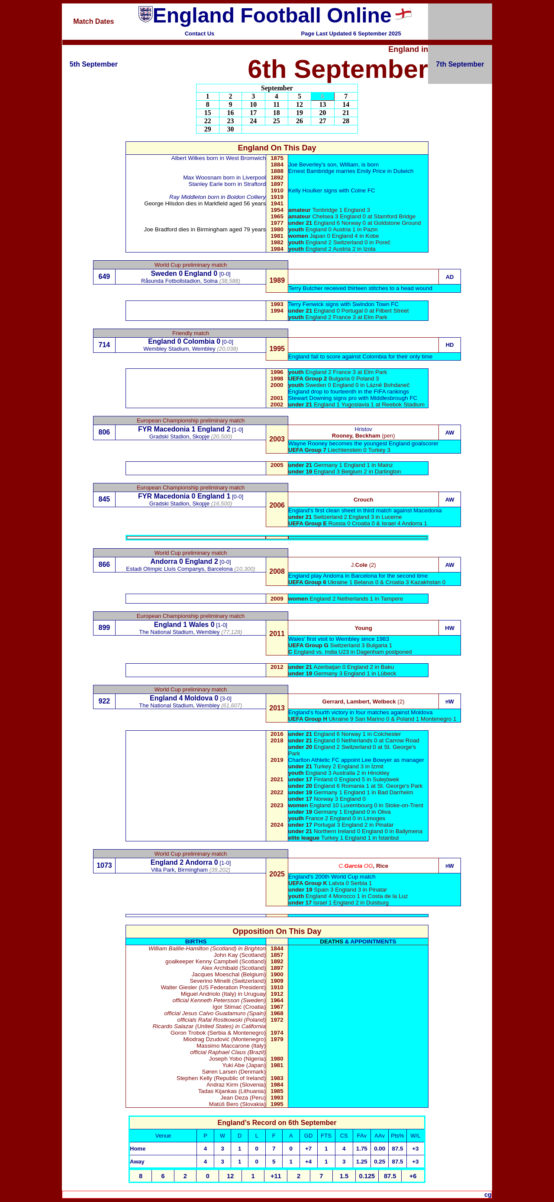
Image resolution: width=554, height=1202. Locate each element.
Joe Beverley (305, 164)
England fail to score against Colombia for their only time (360, 356)
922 (104, 701)
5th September (94, 64)
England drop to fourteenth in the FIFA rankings (348, 391)
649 (104, 276)
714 (104, 344)
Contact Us (200, 33)
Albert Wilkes (188, 158)
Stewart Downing (310, 398)
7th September (460, 64)
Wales (199, 624)
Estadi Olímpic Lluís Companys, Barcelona (179, 569)
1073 (104, 865)
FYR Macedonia (164, 429)
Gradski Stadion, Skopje (179, 503)
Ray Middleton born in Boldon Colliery (217, 197)
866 (104, 564)
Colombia (199, 341)
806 (104, 432)
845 (104, 499)
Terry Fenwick (306, 304)
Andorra (163, 561)
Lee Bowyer (377, 760)
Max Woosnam (202, 177)
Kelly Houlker (305, 190)
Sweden (164, 273)
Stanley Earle (207, 184)
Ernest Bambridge (312, 171)
